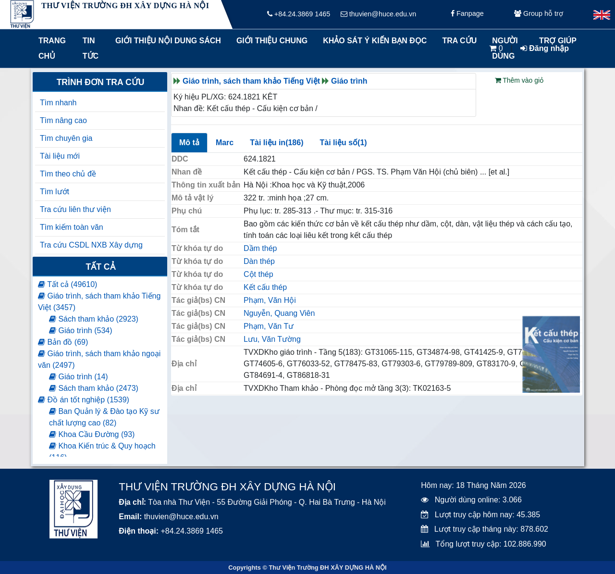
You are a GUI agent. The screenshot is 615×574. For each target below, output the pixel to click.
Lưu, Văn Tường (272, 339)
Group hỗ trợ (538, 14)
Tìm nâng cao (63, 120)
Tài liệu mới (60, 156)
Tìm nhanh (58, 103)
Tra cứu (459, 41)
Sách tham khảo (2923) (93, 319)
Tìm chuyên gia (66, 138)
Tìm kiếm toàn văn (71, 227)
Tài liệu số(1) (343, 142)
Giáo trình (349, 81)
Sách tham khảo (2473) (93, 388)
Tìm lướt (54, 191)
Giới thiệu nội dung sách (166, 41)
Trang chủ (52, 48)
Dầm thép (260, 248)
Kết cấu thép (265, 287)
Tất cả (100, 267)
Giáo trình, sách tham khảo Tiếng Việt (251, 81)
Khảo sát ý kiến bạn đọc (372, 41)
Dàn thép (259, 261)
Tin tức (90, 48)
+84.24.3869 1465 (298, 14)
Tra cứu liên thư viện (75, 209)
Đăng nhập (544, 48)
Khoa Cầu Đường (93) (92, 434)
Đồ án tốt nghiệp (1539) (83, 400)
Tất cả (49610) (67, 284)
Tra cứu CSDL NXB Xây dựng (91, 245)
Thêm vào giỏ (519, 80)
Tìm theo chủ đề (68, 174)
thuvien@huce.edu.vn (378, 14)
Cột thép (258, 274)
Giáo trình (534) (80, 330)
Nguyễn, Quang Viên (279, 313)
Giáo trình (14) (78, 377)
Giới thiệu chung (271, 41)
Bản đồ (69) (63, 342)
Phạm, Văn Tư (269, 326)
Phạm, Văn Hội (270, 300)
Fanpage (467, 14)
